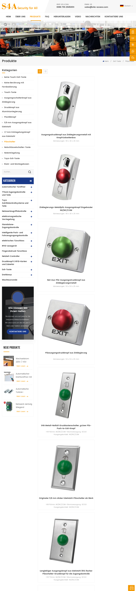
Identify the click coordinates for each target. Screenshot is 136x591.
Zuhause (76, 528)
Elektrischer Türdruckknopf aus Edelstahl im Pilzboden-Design (98, 177)
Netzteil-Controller (11, 256)
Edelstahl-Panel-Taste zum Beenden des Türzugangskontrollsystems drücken (98, 215)
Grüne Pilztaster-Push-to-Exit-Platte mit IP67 (123, 215)
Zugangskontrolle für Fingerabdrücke (50, 553)
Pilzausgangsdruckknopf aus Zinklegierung (123, 101)
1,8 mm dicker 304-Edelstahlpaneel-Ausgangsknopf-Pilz (48, 177)
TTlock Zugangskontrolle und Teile (13, 194)
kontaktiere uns (114, 16)
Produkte (35, 16)
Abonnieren (104, 554)
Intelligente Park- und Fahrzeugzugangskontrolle (15, 234)
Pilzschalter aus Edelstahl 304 (73, 177)
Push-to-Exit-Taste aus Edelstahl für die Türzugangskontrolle (123, 139)
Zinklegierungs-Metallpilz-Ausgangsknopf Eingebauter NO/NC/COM (73, 101)
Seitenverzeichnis (79, 557)
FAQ (47, 16)
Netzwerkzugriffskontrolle (14, 211)
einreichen (98, 496)
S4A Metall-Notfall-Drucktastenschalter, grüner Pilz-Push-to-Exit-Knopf (49, 139)
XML (85, 583)
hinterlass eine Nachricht (131, 588)
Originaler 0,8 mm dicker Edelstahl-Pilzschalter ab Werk (73, 139)
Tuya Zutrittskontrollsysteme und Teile (15, 203)
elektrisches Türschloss (13, 240)
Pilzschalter (9, 141)
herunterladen (62, 16)
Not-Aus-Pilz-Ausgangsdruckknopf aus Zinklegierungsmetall (98, 101)
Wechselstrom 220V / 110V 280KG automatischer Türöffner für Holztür (22, 360)
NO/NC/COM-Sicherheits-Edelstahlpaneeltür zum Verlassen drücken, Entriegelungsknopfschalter (73, 215)
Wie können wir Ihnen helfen (17, 310)
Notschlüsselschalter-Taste (17, 147)
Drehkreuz (7, 274)
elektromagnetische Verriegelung (11, 218)
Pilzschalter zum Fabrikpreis (123, 177)
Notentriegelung (12, 152)
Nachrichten (93, 16)
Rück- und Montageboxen (16, 164)
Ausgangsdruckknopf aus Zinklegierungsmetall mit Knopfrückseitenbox (49, 101)
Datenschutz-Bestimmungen (101, 583)
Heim (8, 16)
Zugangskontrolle (48, 536)
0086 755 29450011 (65, 7)
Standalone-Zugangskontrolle (10, 226)
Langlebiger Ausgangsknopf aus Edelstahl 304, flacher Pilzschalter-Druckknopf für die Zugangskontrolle (98, 139)
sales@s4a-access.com (96, 7)
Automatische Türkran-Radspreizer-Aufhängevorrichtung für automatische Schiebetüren (24, 390)
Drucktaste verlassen (50, 528)
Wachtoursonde (9, 279)
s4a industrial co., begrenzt (12, 525)
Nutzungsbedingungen (82, 562)
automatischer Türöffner (14, 186)
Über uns (20, 16)
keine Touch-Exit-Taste (15, 77)
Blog (74, 553)
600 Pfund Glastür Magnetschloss (49, 546)
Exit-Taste (117, 61)
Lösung (75, 545)
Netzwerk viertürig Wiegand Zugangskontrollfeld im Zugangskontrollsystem (24, 406)
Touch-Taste (10, 92)
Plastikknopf (10, 117)
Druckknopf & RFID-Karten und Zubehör (14, 263)
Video (78, 16)
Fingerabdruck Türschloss (14, 251)
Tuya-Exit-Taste (12, 158)
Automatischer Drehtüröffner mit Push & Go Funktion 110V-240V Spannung (24, 375)
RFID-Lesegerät (9, 245)
